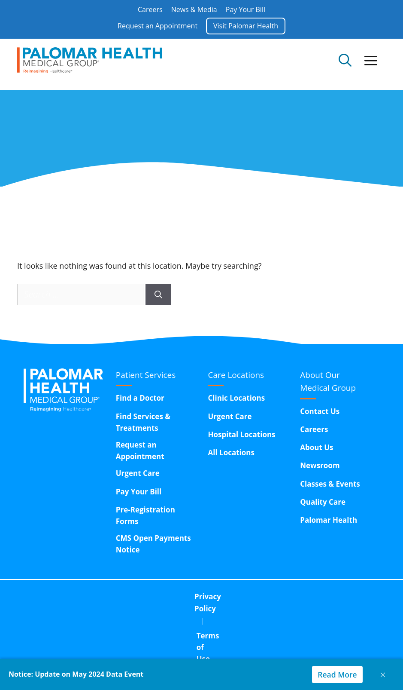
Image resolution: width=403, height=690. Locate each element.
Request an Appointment (157, 26)
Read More (336, 674)
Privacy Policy (120, 596)
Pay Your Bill (245, 9)
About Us (316, 447)
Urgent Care (138, 473)
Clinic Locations (236, 398)
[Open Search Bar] (345, 60)
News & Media (194, 9)
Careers (150, 9)
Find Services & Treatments (143, 422)
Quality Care (322, 502)
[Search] (158, 294)
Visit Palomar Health (245, 26)
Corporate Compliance (267, 596)
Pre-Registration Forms (145, 515)
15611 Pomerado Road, (231, 618)
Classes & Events (330, 484)
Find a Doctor (140, 398)
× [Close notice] (383, 674)
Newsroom (319, 465)
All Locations (231, 452)
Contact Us (319, 411)
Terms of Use (185, 596)
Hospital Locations (242, 434)
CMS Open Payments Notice (153, 544)
